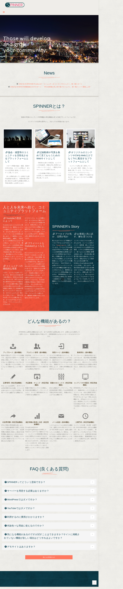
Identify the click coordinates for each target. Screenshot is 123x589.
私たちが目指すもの (49, 557)
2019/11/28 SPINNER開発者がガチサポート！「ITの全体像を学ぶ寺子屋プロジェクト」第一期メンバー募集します (50, 87)
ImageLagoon (61, 245)
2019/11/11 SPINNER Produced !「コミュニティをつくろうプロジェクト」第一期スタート (50, 84)
